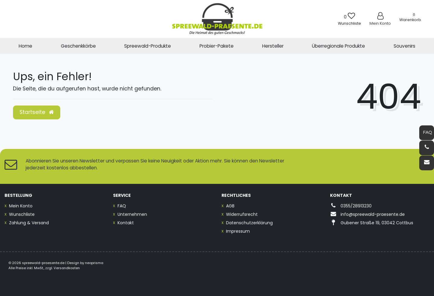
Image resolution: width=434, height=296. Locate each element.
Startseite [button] (37, 112)
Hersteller (273, 46)
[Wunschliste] (349, 19)
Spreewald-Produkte (147, 46)
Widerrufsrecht (242, 214)
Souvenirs (404, 46)
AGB (230, 206)
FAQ (122, 206)
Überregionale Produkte (338, 46)
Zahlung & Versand (29, 223)
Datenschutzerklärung (249, 223)
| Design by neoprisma (84, 262)
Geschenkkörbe (78, 46)
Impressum (238, 231)
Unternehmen (132, 214)
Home (25, 46)
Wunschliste (22, 214)
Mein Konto (21, 206)
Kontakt (126, 223)
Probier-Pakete (217, 46)
